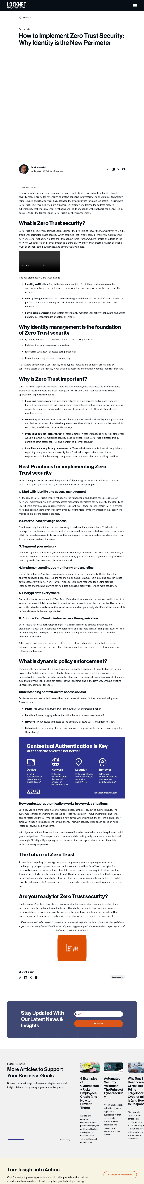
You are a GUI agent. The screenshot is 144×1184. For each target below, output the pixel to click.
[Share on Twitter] (118, 118)
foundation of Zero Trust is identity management (64, 162)
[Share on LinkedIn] (113, 118)
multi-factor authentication (91, 455)
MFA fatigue (34, 789)
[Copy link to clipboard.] (108, 118)
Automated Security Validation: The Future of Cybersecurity (113, 1014)
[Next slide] (68, 1065)
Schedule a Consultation (120, 1100)
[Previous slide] (62, 1065)
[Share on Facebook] (123, 118)
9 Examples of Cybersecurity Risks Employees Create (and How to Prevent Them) (89, 1019)
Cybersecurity (24, 29)
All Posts (25, 17)
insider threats (111, 336)
